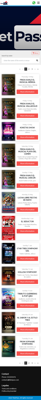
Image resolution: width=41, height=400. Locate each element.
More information (27, 92)
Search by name (7, 56)
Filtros (35, 53)
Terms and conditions (9, 389)
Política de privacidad (9, 391)
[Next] (38, 69)
